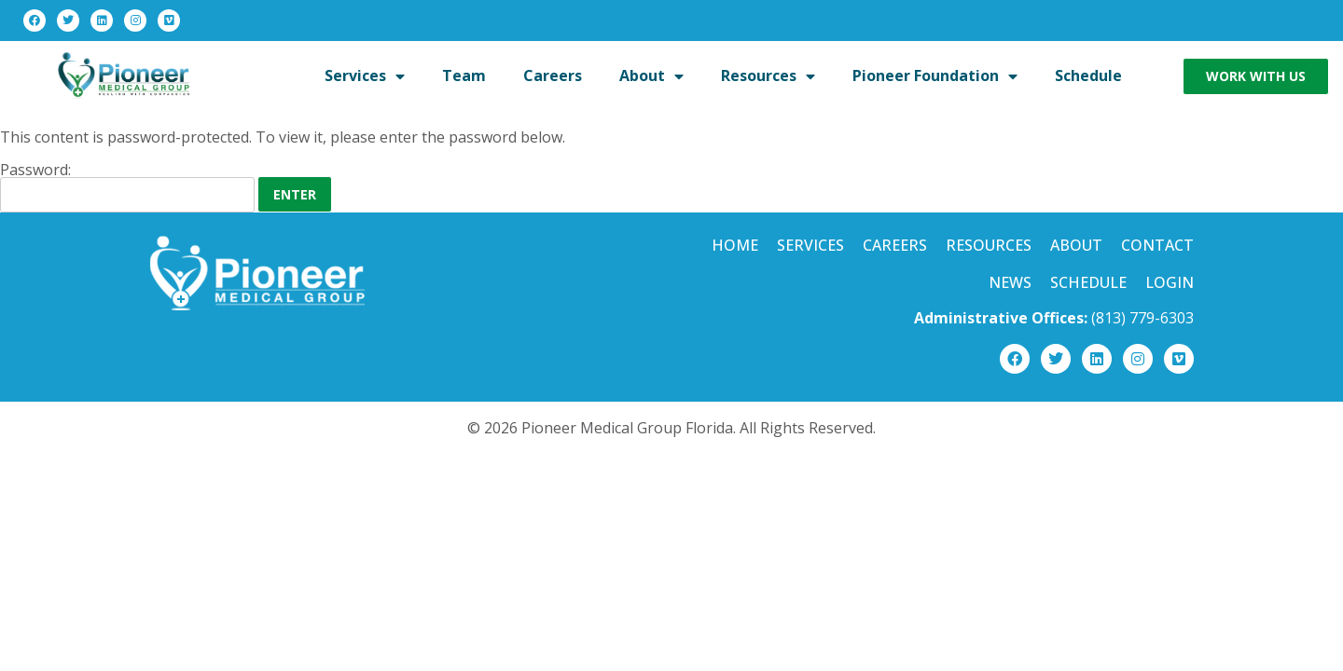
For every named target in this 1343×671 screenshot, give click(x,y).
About (1076, 245)
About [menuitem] (651, 75)
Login (1169, 282)
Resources (988, 245)
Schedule (1088, 282)
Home (735, 245)
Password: (127, 187)
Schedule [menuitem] (1088, 75)
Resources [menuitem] (768, 75)
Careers (895, 245)
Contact (1157, 245)
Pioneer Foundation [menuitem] (935, 75)
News (1010, 282)
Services (810, 245)
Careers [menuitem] (552, 75)
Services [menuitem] (365, 75)
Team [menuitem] (464, 75)
